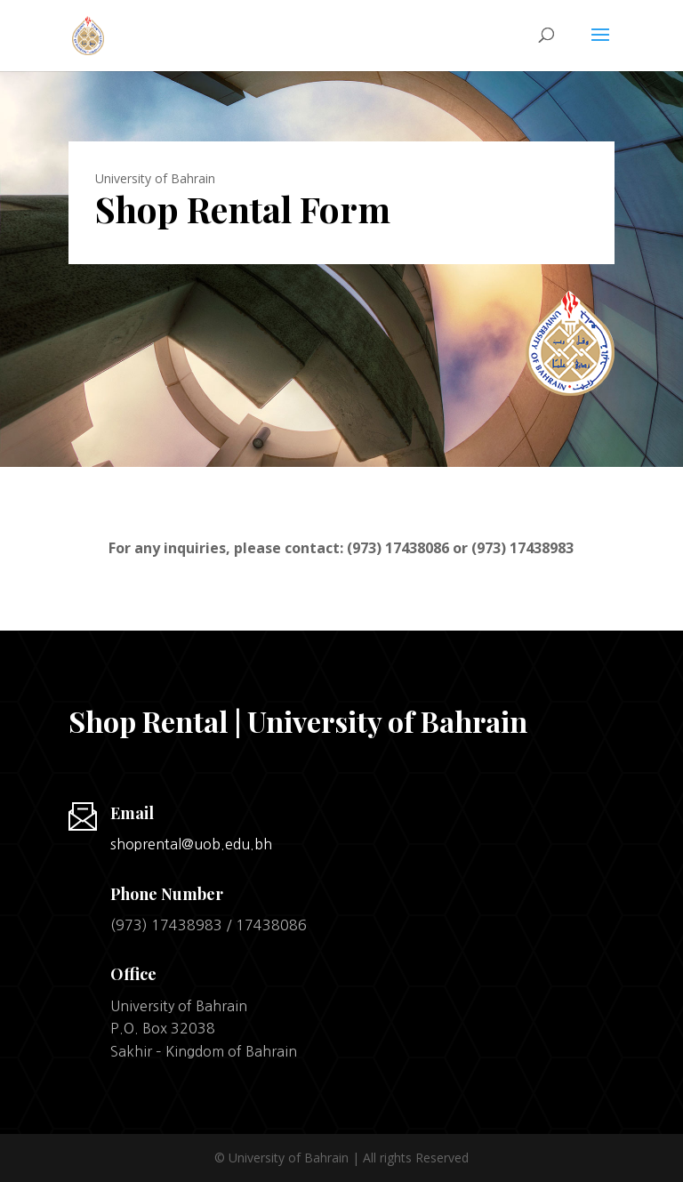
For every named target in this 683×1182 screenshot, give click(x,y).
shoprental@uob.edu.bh (191, 844)
